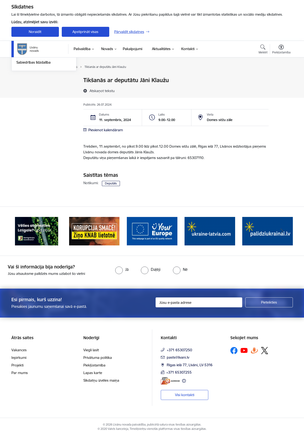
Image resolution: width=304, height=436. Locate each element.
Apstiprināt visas (85, 31)
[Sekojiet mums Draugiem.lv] (254, 350)
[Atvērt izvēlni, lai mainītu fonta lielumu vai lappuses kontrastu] (281, 50)
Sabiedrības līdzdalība (33, 113)
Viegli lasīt (91, 350)
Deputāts (111, 183)
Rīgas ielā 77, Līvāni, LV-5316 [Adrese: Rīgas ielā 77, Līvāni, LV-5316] (190, 365)
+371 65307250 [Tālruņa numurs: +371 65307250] (179, 350)
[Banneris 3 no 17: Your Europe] (152, 231)
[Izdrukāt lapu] (281, 78)
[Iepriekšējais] (22, 231)
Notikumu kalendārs (32, 80)
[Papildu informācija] (184, 381)
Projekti (17, 365)
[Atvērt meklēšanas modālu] (263, 50)
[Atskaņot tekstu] (102, 91)
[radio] (121, 269)
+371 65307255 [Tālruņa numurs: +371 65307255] (179, 372)
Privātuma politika (97, 357)
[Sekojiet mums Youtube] (244, 350)
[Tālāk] (281, 231)
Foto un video (27, 105)
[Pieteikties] (269, 302)
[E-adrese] (170, 381)
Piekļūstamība (94, 365)
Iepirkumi (18, 357)
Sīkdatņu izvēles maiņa (101, 380)
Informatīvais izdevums (34, 97)
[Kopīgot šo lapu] (281, 90)
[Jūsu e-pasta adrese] (199, 302)
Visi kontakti (184, 395)
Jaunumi (23, 88)
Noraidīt (35, 31)
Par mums (19, 372)
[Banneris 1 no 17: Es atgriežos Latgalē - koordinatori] (36, 231)
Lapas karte (92, 372)
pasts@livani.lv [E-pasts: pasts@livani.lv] (178, 357)
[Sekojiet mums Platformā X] (264, 350)
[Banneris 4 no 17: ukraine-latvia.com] (210, 231)
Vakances (19, 350)
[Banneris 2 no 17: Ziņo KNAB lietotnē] (94, 231)
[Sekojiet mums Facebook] (234, 350)
